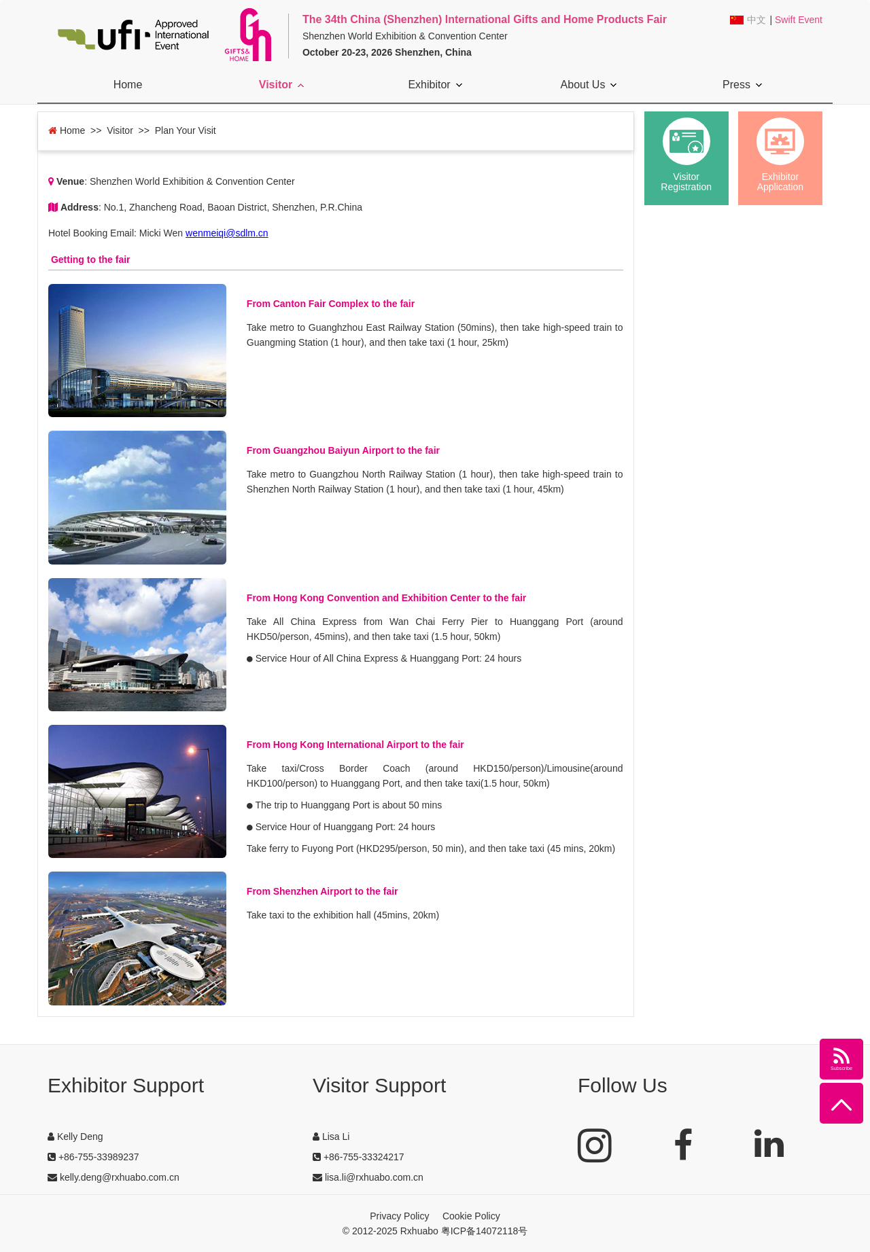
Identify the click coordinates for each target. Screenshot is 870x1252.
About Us (589, 84)
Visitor (281, 84)
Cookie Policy (471, 1216)
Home (128, 84)
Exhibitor (435, 84)
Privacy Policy (399, 1216)
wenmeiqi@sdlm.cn (227, 233)
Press (742, 84)
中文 (756, 20)
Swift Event (798, 19)
